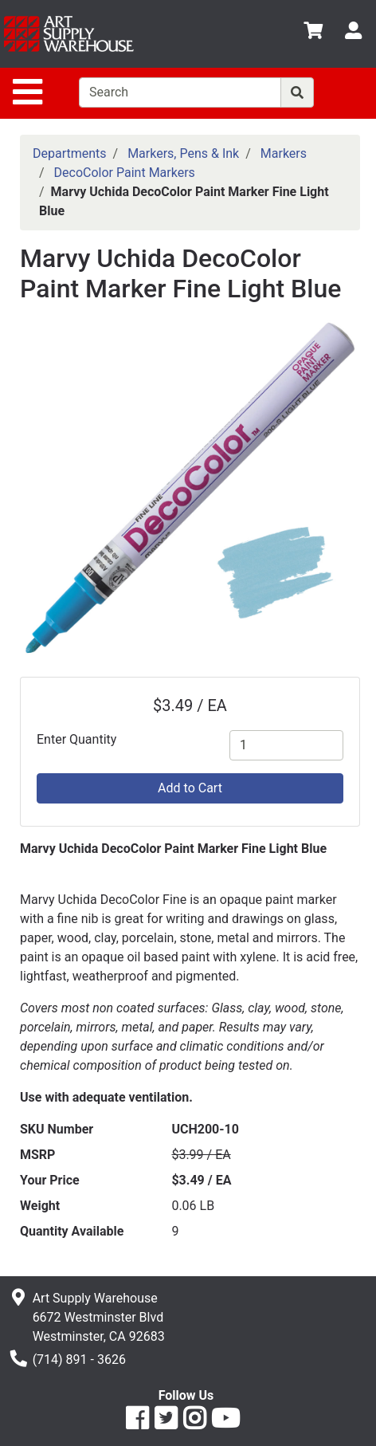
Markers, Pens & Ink (183, 153)
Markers (283, 153)
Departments (70, 153)
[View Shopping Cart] (313, 33)
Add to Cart (190, 788)
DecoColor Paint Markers (124, 172)
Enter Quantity (76, 739)
